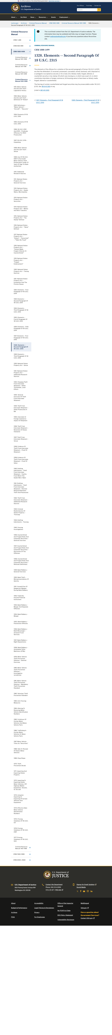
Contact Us (97, 5)
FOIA (13, 917)
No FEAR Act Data (63, 911)
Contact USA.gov (88, 918)
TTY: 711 (50, 890)
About (13, 903)
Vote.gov (85, 908)
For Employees (39, 917)
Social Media (81, 887)
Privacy (36, 912)
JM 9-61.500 (46, 86)
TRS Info (59, 890)
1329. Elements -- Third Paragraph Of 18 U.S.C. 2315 (85, 101)
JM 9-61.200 (44, 90)
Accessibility (38, 903)
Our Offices (80, 5)
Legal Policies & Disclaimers (44, 908)
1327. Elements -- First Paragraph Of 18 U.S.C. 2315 (49, 101)
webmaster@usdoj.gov (58, 36)
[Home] (26, 11)
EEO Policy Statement (65, 915)
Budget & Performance (19, 908)
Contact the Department (54, 884)
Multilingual (85, 903)
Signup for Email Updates (87, 884)
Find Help (89, 5)
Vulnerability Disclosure (65, 920)
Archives (14, 912)
